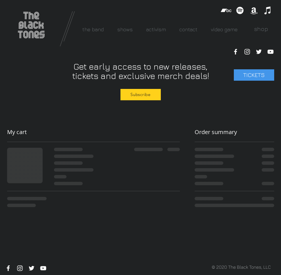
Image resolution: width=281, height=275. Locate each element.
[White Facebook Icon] (235, 51)
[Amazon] (253, 10)
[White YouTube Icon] (270, 51)
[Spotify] (239, 10)
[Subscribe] (140, 94)
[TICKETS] (254, 75)
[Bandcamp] (226, 10)
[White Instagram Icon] (247, 51)
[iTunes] (267, 10)
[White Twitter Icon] (259, 51)
